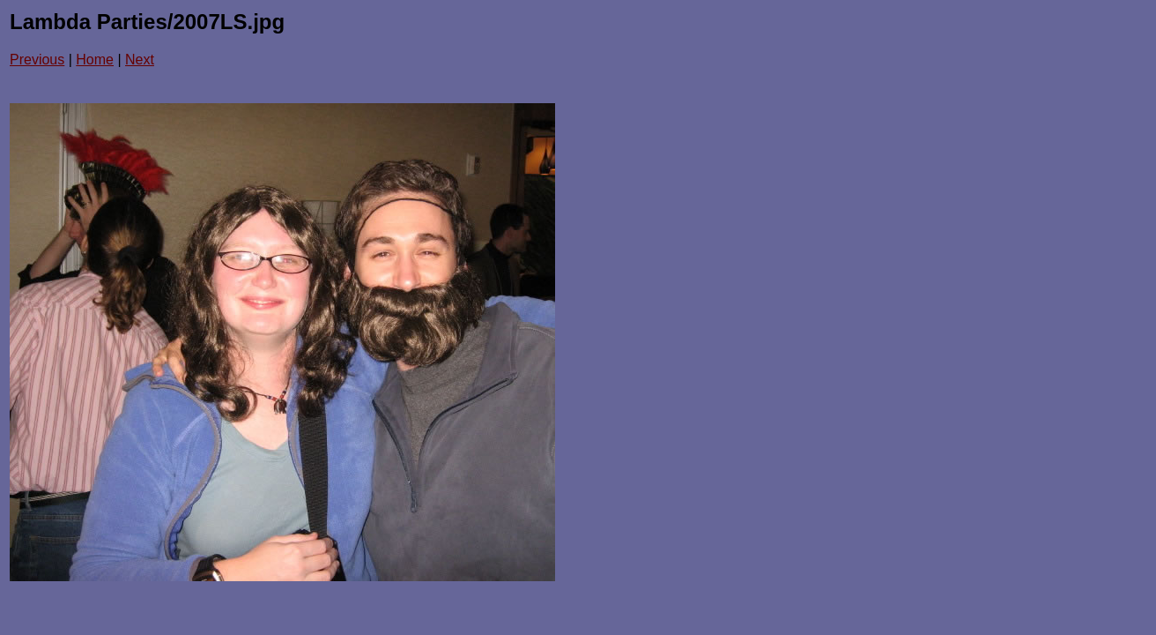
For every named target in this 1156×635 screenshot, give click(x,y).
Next (139, 59)
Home (95, 59)
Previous (37, 59)
